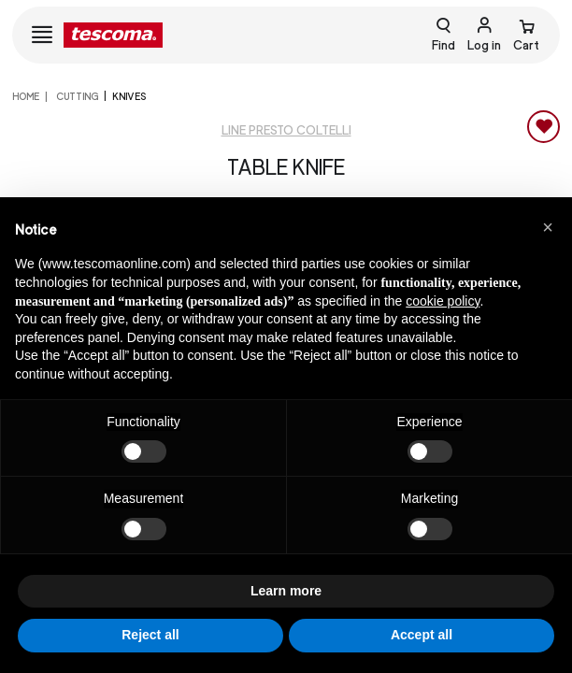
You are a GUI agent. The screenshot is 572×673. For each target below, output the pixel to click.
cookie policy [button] (442, 301)
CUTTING (76, 96)
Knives (129, 96)
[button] (548, 227)
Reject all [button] (150, 634)
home (25, 96)
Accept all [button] (421, 634)
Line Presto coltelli (286, 130)
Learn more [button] (286, 590)
